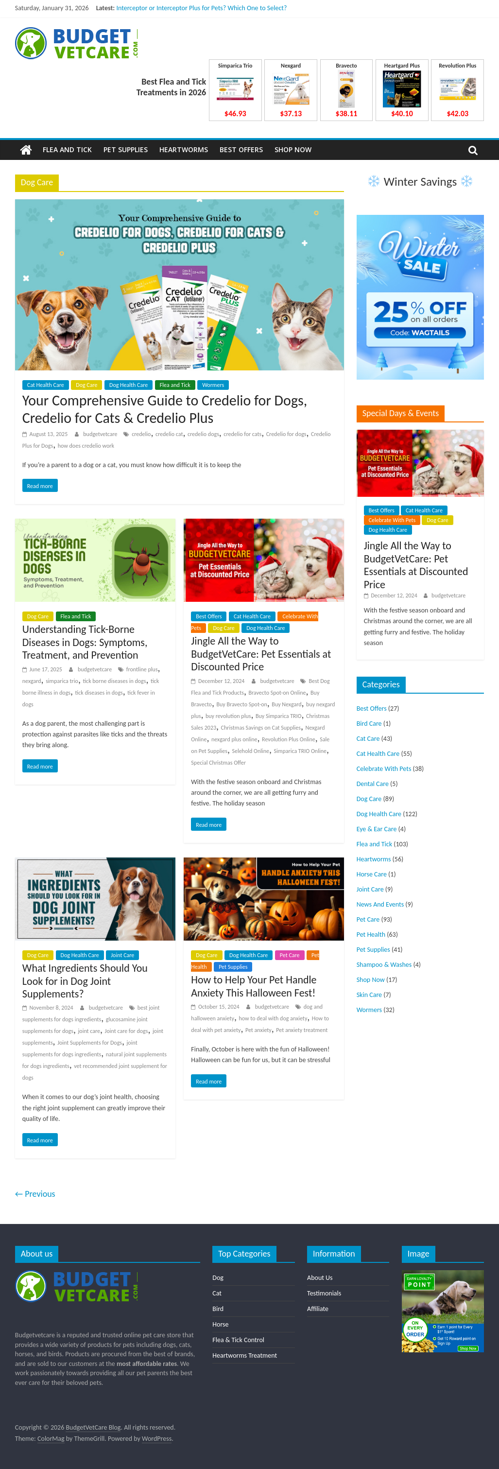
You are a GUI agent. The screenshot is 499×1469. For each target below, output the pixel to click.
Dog (218, 1278)
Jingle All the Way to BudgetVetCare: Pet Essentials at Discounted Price (261, 653)
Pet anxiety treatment (301, 1030)
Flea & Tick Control (238, 1340)
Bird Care (369, 723)
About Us (320, 1278)
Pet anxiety (258, 1030)
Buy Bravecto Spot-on (241, 704)
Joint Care (122, 955)
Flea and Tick (67, 149)
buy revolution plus (228, 716)
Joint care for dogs (126, 1031)
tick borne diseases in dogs (114, 681)
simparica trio (62, 681)
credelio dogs (203, 434)
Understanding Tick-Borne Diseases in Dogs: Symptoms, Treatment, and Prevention (85, 642)
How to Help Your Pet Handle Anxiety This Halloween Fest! (253, 986)
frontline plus (142, 669)
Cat (217, 1293)
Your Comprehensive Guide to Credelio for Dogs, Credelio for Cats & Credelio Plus (164, 409)
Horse (220, 1324)
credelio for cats (242, 434)
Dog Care (86, 385)
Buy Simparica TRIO (279, 716)
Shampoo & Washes (384, 965)
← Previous (35, 1194)
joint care (89, 1031)
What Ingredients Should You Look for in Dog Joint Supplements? (85, 981)
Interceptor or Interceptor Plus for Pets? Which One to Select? (201, 8)
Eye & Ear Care (377, 829)
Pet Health (371, 934)
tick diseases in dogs (99, 692)
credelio (141, 434)
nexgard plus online (234, 739)
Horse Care (372, 874)
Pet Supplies (125, 149)
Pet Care (290, 955)
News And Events (380, 904)
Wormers (213, 385)
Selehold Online (250, 751)
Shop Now (293, 149)
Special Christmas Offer (218, 762)
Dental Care (373, 784)
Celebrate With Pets (392, 520)
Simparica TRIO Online (300, 751)
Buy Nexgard (286, 704)
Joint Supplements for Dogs (89, 1042)
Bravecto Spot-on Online (277, 692)
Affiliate (317, 1309)
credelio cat (169, 434)
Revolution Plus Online (288, 739)
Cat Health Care (45, 385)
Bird (218, 1309)
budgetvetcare (101, 434)
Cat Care (368, 738)
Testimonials (324, 1293)
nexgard (31, 681)
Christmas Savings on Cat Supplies (261, 727)
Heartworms (183, 149)
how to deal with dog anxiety (273, 1018)
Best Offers (241, 149)
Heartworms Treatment (244, 1355)
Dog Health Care (128, 385)
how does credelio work (86, 445)
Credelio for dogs (286, 434)
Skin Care (369, 995)
